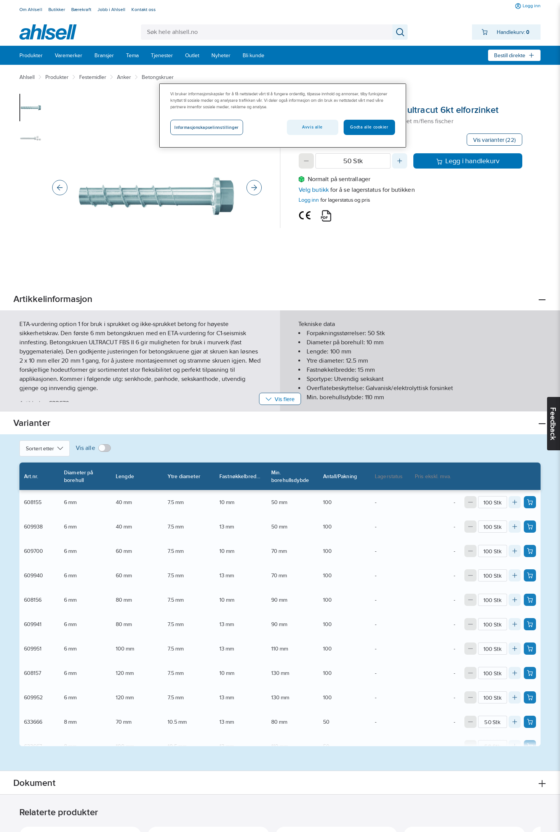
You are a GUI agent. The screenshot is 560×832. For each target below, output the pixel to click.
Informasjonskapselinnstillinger (206, 127)
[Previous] (59, 187)
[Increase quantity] (399, 161)
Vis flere (280, 399)
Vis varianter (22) (494, 140)
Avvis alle (312, 127)
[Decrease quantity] (306, 161)
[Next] (254, 187)
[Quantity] (352, 161)
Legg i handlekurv (468, 161)
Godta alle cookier (369, 127)
